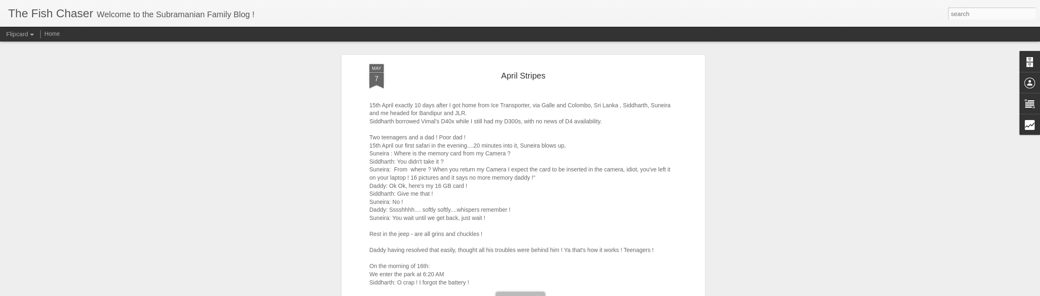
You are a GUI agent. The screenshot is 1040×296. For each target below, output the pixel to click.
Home (52, 33)
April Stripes (523, 75)
